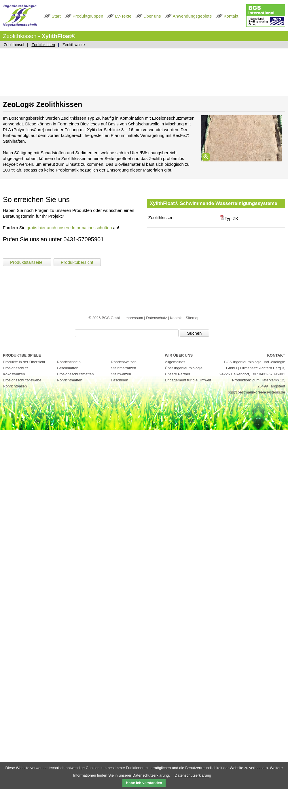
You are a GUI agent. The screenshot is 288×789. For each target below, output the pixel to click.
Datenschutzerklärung (193, 775)
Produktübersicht (77, 262)
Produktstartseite (27, 262)
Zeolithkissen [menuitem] (43, 44)
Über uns (152, 16)
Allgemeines (175, 362)
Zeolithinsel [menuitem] (14, 44)
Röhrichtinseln (69, 362)
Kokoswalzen (14, 374)
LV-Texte (123, 16)
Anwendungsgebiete (192, 16)
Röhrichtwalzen (124, 362)
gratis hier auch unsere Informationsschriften (69, 227)
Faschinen (119, 380)
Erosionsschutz (15, 368)
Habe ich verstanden (144, 783)
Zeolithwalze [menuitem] (73, 44)
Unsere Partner (177, 374)
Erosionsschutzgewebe (22, 380)
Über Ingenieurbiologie (184, 368)
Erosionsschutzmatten (75, 374)
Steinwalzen (121, 374)
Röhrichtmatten (69, 380)
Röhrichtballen (15, 386)
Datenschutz (157, 318)
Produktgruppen (88, 16)
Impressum (134, 318)
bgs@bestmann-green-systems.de (256, 392)
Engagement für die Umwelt (188, 380)
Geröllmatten (67, 368)
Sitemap (193, 318)
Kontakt (231, 16)
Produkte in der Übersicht (24, 362)
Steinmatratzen (123, 368)
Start (56, 16)
